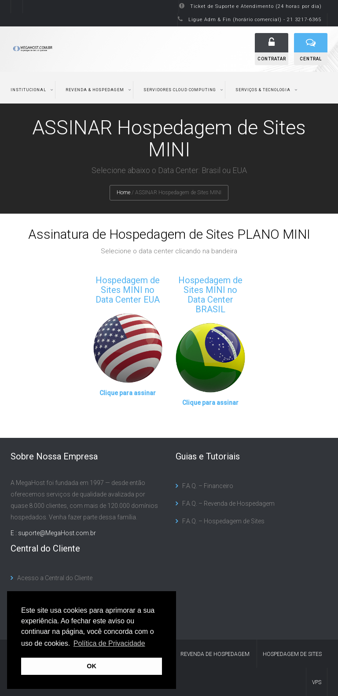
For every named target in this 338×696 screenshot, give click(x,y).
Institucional (28, 90)
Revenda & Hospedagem (95, 90)
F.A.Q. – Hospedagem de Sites (223, 521)
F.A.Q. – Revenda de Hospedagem (228, 503)
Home (123, 192)
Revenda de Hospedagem (215, 654)
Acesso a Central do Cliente (54, 577)
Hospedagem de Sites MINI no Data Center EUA (128, 290)
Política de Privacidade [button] (109, 643)
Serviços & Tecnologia (262, 90)
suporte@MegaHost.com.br (57, 533)
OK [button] (91, 666)
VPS (316, 682)
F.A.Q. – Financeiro (207, 485)
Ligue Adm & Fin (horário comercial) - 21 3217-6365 (254, 19)
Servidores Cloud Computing (179, 90)
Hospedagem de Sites (292, 654)
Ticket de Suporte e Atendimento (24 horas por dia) (256, 6)
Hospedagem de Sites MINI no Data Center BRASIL (210, 295)
